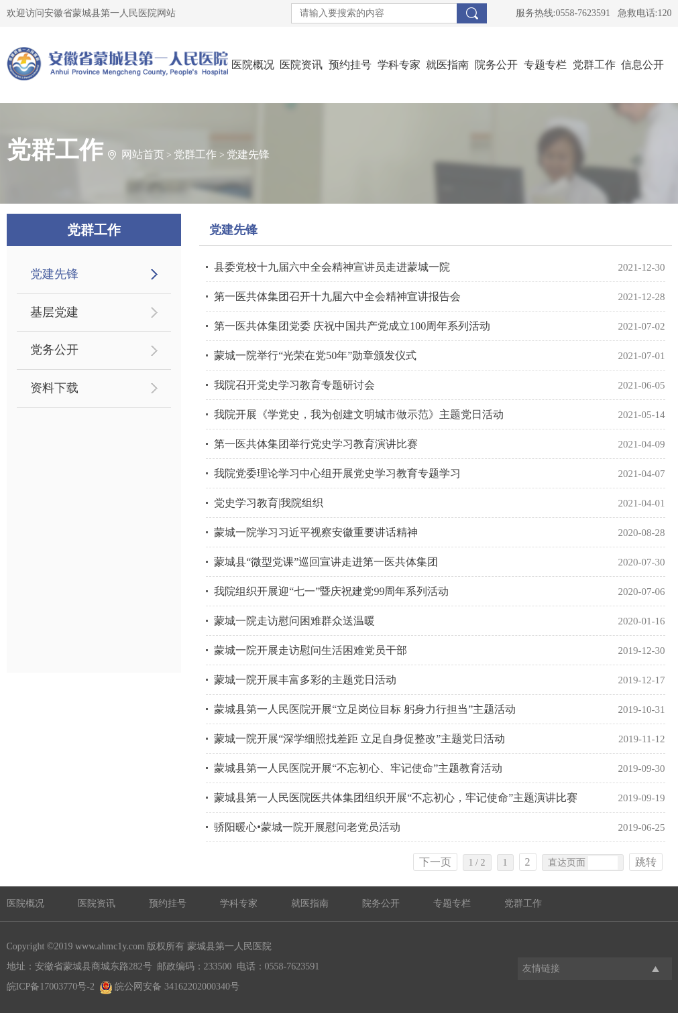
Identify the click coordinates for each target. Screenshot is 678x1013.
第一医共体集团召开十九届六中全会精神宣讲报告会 (337, 296)
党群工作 (594, 64)
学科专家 (399, 64)
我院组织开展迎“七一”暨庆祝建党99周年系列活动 (331, 591)
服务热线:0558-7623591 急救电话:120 (594, 13)
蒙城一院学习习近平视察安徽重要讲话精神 (316, 532)
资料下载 (54, 388)
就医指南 (447, 64)
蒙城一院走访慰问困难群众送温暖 (294, 620)
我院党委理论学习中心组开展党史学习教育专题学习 (337, 473)
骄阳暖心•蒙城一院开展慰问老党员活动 (307, 827)
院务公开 (496, 64)
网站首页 (142, 154)
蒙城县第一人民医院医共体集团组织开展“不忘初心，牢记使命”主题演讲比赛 (395, 797)
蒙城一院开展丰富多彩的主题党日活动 (305, 679)
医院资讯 (301, 64)
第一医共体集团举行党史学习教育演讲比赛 (316, 444)
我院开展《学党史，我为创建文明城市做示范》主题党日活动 (359, 414)
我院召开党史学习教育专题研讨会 (294, 385)
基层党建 (54, 312)
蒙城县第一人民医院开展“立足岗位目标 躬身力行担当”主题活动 (365, 709)
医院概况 (252, 64)
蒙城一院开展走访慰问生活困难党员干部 (310, 650)
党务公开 (54, 349)
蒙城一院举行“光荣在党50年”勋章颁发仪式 (315, 355)
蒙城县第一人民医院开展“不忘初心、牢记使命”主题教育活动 (358, 768)
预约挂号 (350, 64)
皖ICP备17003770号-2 (51, 987)
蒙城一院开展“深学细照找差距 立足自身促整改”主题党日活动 (359, 738)
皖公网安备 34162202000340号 (169, 987)
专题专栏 (545, 64)
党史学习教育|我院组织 (268, 503)
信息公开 (642, 64)
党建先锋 (248, 154)
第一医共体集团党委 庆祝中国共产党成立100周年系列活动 (352, 326)
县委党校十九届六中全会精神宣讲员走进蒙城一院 (332, 267)
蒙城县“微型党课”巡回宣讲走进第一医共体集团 (326, 561)
